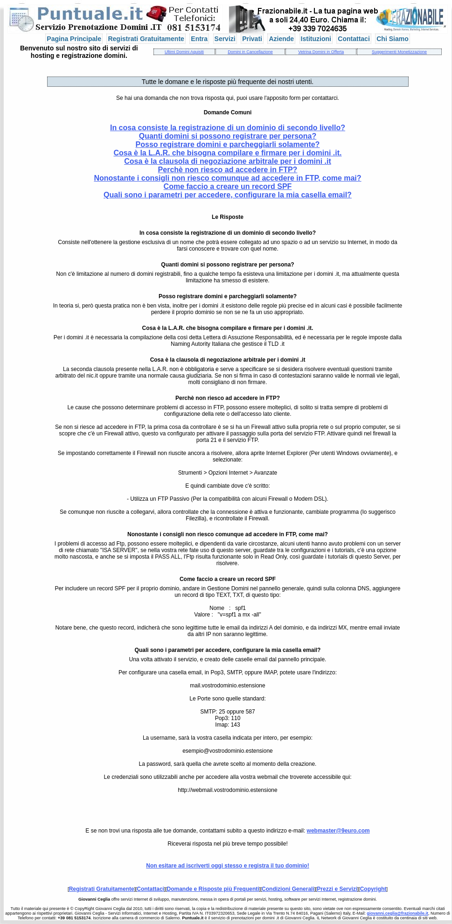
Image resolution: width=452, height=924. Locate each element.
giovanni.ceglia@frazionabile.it (397, 913)
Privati (252, 38)
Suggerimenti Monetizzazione (399, 51)
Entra (199, 38)
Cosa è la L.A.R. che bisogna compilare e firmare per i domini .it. (227, 153)
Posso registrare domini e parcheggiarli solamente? (228, 144)
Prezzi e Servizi (337, 889)
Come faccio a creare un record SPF (228, 186)
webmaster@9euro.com (338, 830)
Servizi (225, 38)
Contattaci (353, 38)
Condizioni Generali (288, 889)
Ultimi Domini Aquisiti (184, 51)
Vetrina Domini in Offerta (321, 51)
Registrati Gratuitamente (146, 38)
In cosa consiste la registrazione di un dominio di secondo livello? (227, 128)
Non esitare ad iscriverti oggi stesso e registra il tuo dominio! (227, 865)
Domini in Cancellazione (250, 51)
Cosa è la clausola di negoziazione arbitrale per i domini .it (227, 161)
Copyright (373, 889)
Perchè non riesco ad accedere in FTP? (228, 170)
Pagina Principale (74, 38)
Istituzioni (316, 38)
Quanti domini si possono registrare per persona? (228, 136)
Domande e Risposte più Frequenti (213, 889)
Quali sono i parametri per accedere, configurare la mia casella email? (228, 195)
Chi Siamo (392, 38)
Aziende (281, 38)
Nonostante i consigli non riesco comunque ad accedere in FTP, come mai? (227, 178)
